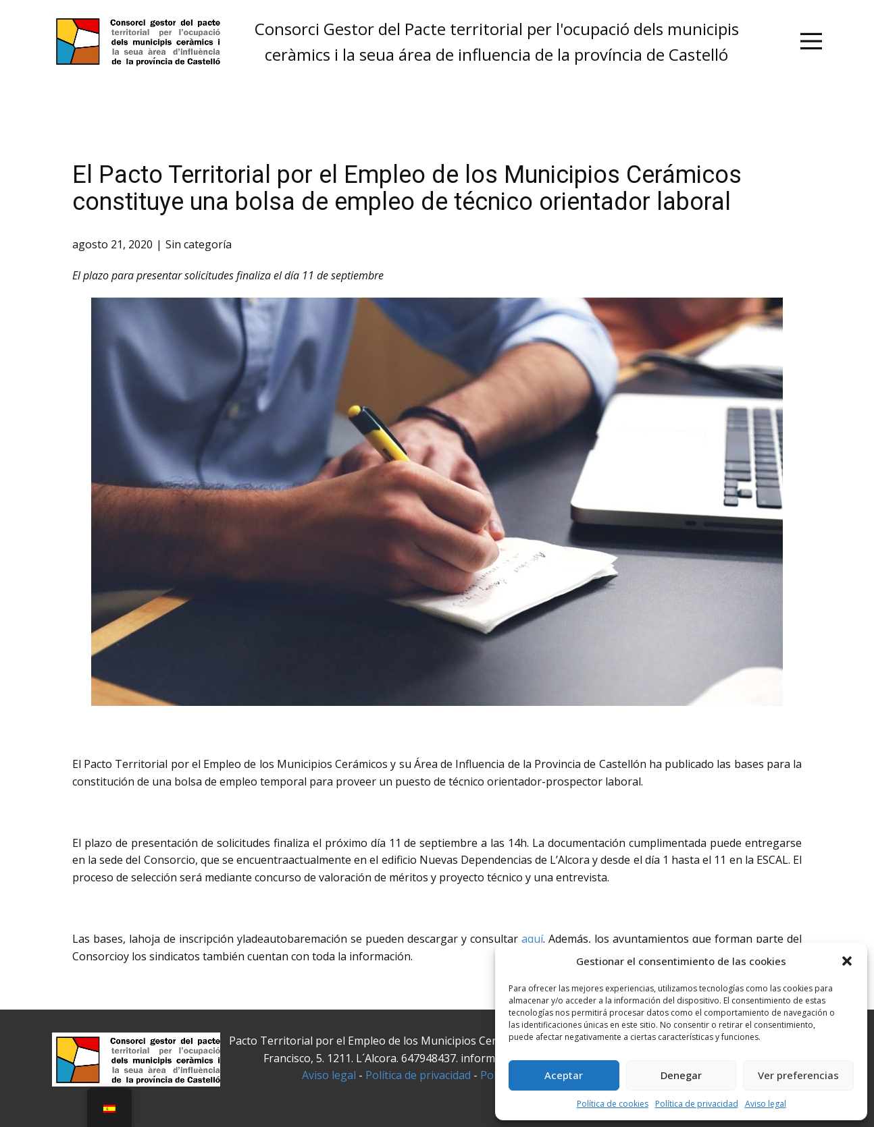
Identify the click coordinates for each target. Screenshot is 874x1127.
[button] (847, 961)
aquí (532, 938)
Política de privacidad (696, 1103)
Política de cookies (612, 1103)
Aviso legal (765, 1103)
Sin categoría (198, 244)
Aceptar (563, 1075)
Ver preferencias (798, 1075)
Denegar (681, 1075)
